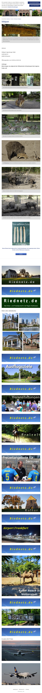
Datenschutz (21, 689)
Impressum (15, 689)
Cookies (27, 689)
